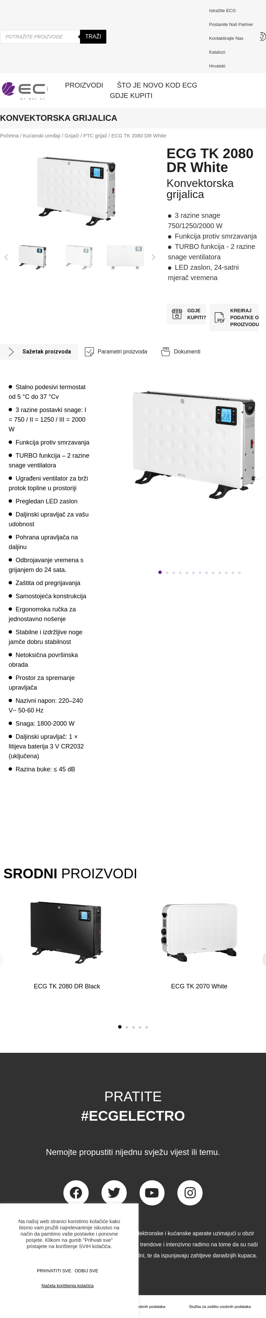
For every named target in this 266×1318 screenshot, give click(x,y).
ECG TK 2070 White (199, 986)
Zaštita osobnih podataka (142, 1306)
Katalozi (217, 52)
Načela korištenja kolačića (68, 1285)
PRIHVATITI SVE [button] (54, 1270)
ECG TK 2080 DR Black (67, 986)
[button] (6, 257)
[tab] (39, 352)
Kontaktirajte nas (228, 38)
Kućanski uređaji (41, 135)
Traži (93, 36)
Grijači (72, 135)
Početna (9, 135)
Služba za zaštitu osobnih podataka (219, 1306)
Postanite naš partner (231, 24)
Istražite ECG (222, 10)
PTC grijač (95, 135)
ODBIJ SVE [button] (86, 1270)
